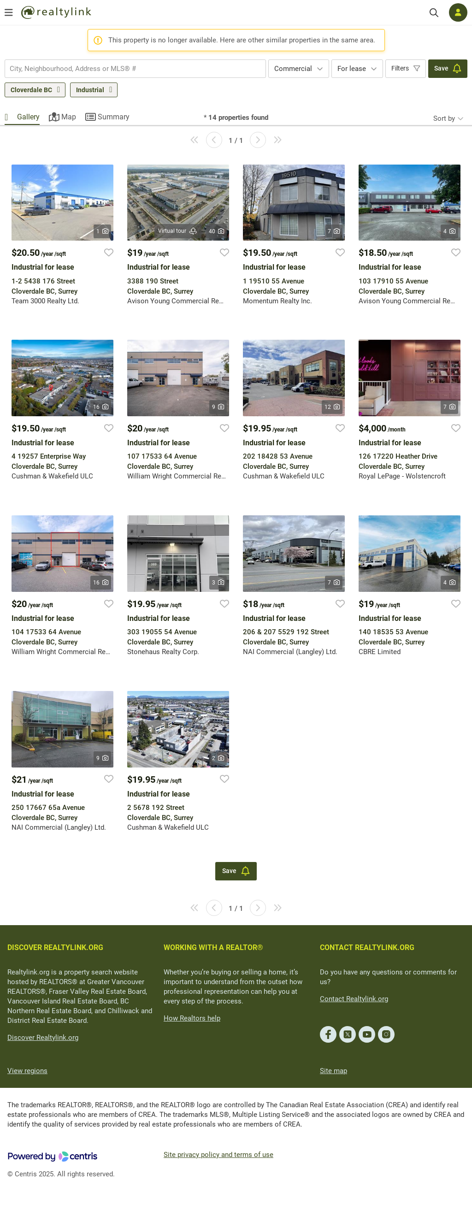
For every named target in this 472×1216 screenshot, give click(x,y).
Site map (333, 1071)
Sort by (444, 118)
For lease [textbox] (351, 69)
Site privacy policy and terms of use (218, 1155)
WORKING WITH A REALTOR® (213, 947)
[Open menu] (9, 12)
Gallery (28, 116)
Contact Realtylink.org (354, 999)
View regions (27, 1071)
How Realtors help (192, 1018)
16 (100, 407)
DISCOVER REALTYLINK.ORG (55, 947)
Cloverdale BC (31, 90)
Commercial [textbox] (293, 69)
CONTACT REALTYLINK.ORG (367, 947)
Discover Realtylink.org (42, 1037)
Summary (114, 116)
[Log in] (458, 12)
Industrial (90, 90)
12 (332, 407)
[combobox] (135, 68)
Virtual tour (178, 231)
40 (216, 231)
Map (68, 116)
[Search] (434, 13)
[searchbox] (129, 69)
